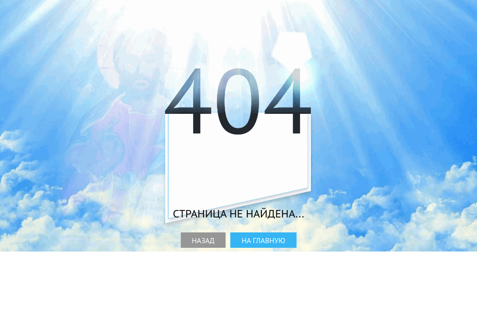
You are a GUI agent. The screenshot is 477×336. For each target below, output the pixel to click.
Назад (203, 240)
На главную (263, 240)
